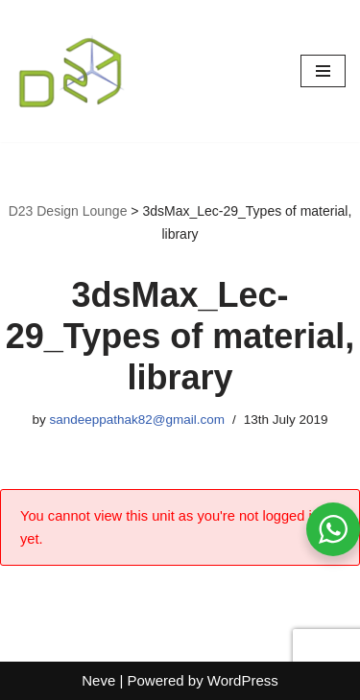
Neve (98, 680)
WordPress (242, 680)
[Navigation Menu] (323, 71)
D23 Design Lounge (68, 211)
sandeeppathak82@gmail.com (137, 419)
